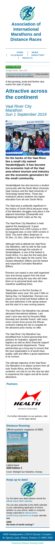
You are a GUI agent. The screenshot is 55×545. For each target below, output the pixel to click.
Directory (38, 55)
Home (20, 52)
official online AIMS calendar (19, 501)
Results (27, 58)
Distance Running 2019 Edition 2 (20, 74)
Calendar (17, 55)
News (35, 52)
